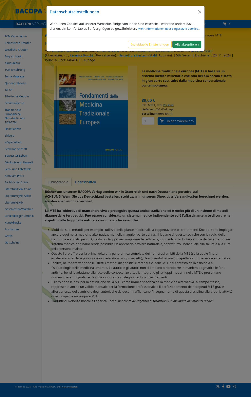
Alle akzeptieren (187, 44)
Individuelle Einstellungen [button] (150, 44)
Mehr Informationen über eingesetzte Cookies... (169, 28)
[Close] (200, 12)
